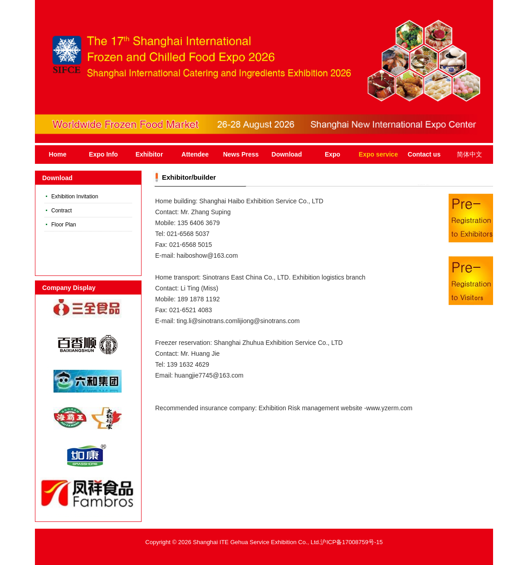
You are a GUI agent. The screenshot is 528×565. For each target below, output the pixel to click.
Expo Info (103, 154)
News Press (241, 154)
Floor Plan (63, 224)
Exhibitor (149, 154)
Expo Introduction (332, 157)
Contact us (424, 154)
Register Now (472, 215)
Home (58, 154)
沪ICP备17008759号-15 (351, 542)
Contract (61, 210)
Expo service (378, 154)
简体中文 (469, 154)
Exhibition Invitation (74, 196)
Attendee (195, 154)
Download (287, 154)
